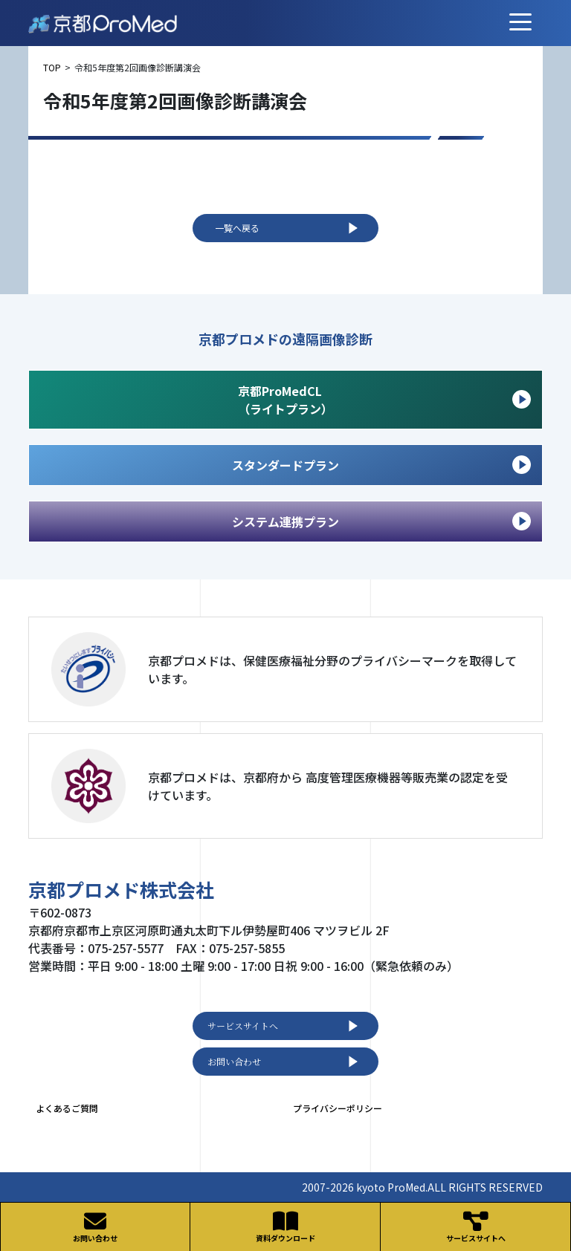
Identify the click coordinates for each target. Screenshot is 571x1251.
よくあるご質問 (67, 1108)
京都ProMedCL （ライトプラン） (384, 399)
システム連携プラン (381, 521)
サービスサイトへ (285, 1026)
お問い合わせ (285, 1061)
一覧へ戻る (289, 228)
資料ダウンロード (285, 1227)
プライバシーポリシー (337, 1108)
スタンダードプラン (381, 464)
